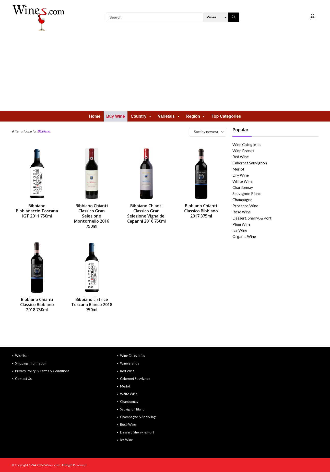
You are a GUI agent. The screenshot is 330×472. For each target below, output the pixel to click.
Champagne (242, 199)
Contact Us (23, 379)
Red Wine (240, 156)
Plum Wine (241, 224)
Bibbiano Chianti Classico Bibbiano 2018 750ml (37, 304)
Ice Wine (239, 230)
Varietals (169, 116)
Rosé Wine (241, 212)
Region (196, 116)
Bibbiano (43, 131)
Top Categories (226, 116)
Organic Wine (244, 236)
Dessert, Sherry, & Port (252, 218)
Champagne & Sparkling (138, 417)
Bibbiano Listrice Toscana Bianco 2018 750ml (91, 304)
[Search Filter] (215, 17)
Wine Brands (243, 150)
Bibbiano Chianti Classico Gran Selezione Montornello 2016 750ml (91, 216)
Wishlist (21, 356)
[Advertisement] (165, 72)
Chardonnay (242, 187)
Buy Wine (115, 116)
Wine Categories (246, 144)
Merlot (238, 169)
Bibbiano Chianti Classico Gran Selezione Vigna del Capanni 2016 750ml (146, 213)
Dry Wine (240, 175)
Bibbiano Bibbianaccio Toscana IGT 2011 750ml (37, 211)
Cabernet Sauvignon (249, 163)
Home (94, 116)
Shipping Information (30, 363)
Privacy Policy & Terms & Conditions (42, 371)
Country (141, 116)
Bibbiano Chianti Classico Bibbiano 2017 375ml (201, 211)
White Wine (242, 181)
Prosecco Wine (245, 205)
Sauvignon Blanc (246, 193)
